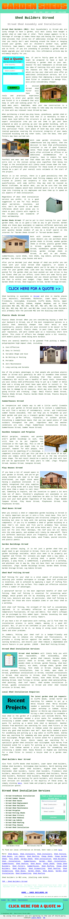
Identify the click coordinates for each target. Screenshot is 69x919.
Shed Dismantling (37, 868)
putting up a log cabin (46, 745)
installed (26, 482)
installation (15, 122)
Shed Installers (27, 854)
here (20, 783)
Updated (14, 900)
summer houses (8, 413)
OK (44, 918)
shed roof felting (15, 607)
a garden (29, 32)
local (57, 77)
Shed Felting (60, 854)
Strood (36, 296)
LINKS (40, 12)
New (9, 900)
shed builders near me (27, 730)
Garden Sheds (27, 859)
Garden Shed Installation (52, 861)
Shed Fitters (18, 866)
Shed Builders (59, 859)
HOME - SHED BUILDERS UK (34, 892)
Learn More (36, 918)
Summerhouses (30, 861)
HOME (34, 12)
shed (37, 88)
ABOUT (47, 12)
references (7, 209)
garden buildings (58, 150)
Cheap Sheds (46, 856)
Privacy (65, 900)
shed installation (25, 193)
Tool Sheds (14, 859)
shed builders (60, 308)
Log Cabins (20, 856)
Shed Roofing (33, 856)
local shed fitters (51, 726)
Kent (23, 687)
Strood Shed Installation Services (26, 790)
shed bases (7, 537)
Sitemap (3, 900)
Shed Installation (43, 859)
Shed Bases (13, 854)
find (9, 764)
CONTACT (53, 12)
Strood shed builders (29, 653)
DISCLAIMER (62, 12)
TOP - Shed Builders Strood (14, 881)
